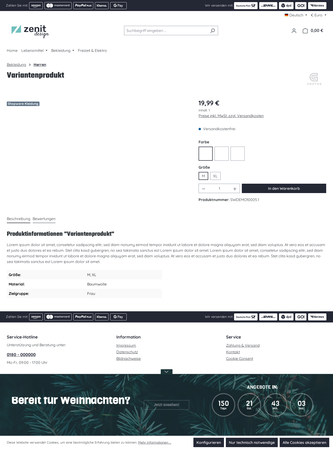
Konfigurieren (208, 442)
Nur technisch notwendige (252, 442)
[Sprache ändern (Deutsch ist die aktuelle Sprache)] (296, 15)
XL (215, 176)
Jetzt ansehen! (166, 404)
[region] (98, 147)
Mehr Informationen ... (154, 442)
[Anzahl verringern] (203, 188)
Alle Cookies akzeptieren (304, 442)
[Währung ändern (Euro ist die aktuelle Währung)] (318, 15)
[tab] (18, 219)
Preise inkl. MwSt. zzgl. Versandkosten (231, 115)
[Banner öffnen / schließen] (166, 374)
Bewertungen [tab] (44, 218)
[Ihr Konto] (294, 30)
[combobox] (165, 30)
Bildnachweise (128, 358)
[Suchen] (212, 30)
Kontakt (233, 352)
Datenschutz (127, 352)
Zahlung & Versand (243, 345)
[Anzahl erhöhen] (235, 188)
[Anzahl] (219, 188)
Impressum (126, 345)
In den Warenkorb (284, 188)
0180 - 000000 (21, 354)
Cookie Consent (239, 358)
